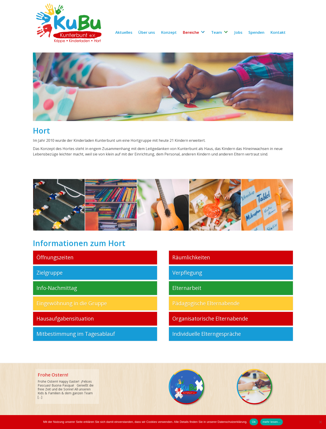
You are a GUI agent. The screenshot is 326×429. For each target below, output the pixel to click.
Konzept (169, 32)
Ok (254, 422)
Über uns (146, 32)
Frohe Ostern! (53, 375)
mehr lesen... (271, 422)
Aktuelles (123, 32)
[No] (320, 422)
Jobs (238, 32)
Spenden (256, 32)
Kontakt (278, 32)
